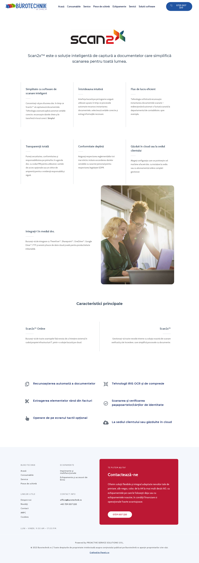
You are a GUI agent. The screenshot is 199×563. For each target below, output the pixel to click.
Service (87, 6)
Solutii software (147, 6)
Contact (25, 508)
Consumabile (74, 6)
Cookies (25, 517)
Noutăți (24, 504)
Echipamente (119, 6)
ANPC (23, 512)
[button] (179, 6)
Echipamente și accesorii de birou (73, 478)
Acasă (61, 6)
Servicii (132, 6)
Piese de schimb (101, 6)
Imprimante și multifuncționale (68, 472)
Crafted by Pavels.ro (99, 552)
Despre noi (26, 500)
